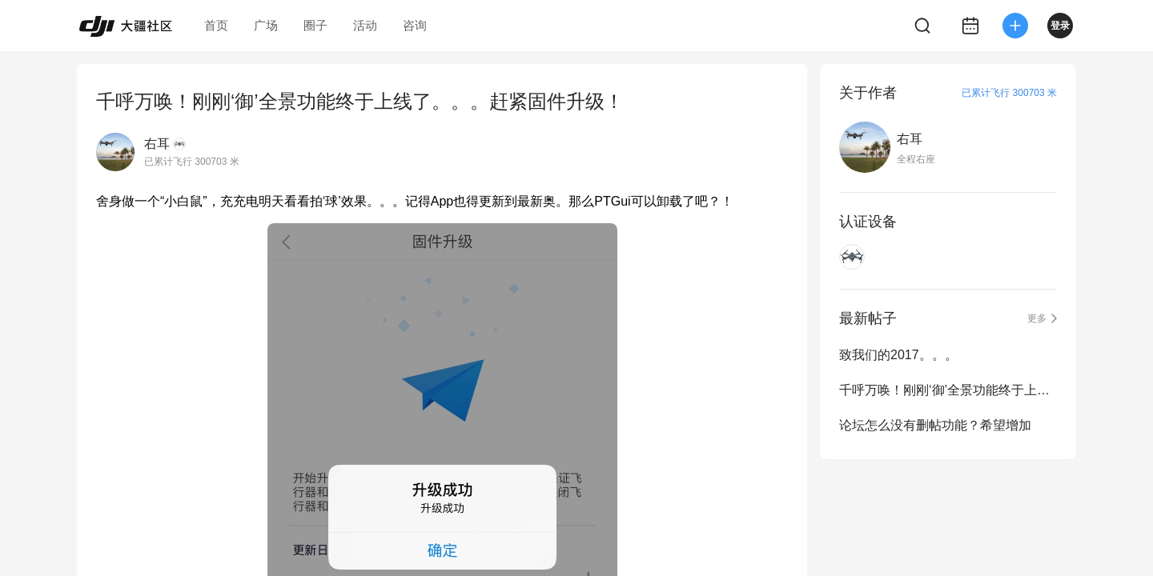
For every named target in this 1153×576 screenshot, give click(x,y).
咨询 (415, 25)
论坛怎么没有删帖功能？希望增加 (935, 425)
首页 (216, 25)
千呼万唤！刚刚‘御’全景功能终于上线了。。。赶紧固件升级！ (948, 390)
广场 (266, 25)
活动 (365, 25)
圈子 (315, 25)
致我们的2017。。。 (898, 355)
